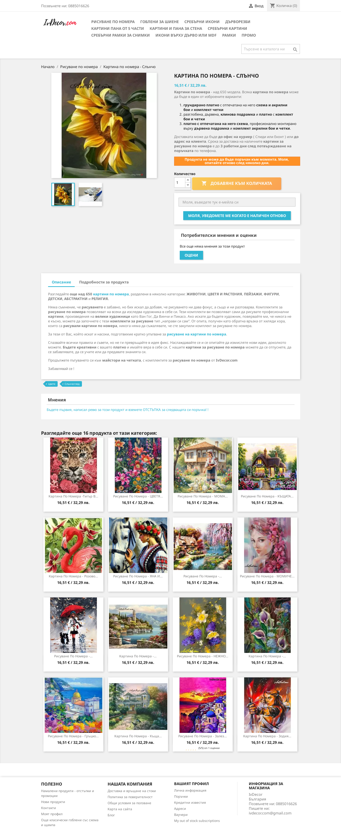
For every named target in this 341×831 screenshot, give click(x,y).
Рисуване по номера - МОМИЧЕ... (267, 576)
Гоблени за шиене (159, 21)
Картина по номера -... (138, 656)
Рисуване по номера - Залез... (202, 736)
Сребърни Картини (227, 28)
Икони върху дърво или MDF (186, 35)
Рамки (229, 35)
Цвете (51, 384)
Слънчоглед (72, 384)
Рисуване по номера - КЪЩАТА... (267, 496)
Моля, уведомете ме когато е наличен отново (237, 215)
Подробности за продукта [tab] (104, 282)
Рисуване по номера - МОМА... (203, 496)
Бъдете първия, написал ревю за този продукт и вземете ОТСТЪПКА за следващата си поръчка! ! (127, 409)
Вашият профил (191, 783)
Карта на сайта (120, 809)
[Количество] (179, 182)
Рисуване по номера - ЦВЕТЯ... (138, 496)
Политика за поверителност (130, 797)
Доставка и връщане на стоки (132, 791)
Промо (249, 35)
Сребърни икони (202, 21)
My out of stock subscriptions (197, 820)
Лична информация (190, 790)
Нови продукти (53, 802)
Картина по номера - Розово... (73, 576)
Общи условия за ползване (129, 803)
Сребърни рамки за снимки (120, 35)
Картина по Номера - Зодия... (267, 736)
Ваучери (181, 814)
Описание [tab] (61, 282)
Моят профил (52, 814)
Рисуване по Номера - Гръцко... (73, 736)
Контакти (48, 808)
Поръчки (181, 796)
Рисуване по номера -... (202, 576)
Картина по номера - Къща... (138, 736)
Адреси (180, 808)
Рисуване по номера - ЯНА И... (138, 576)
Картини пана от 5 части (117, 28)
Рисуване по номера (113, 21)
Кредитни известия (190, 802)
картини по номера (111, 294)
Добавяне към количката (236, 183)
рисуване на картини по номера (196, 334)
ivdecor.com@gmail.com (270, 813)
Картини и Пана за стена (176, 28)
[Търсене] (270, 49)
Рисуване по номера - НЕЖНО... (202, 656)
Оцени (191, 255)
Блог (111, 815)
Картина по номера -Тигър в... (73, 496)
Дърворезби (237, 21)
